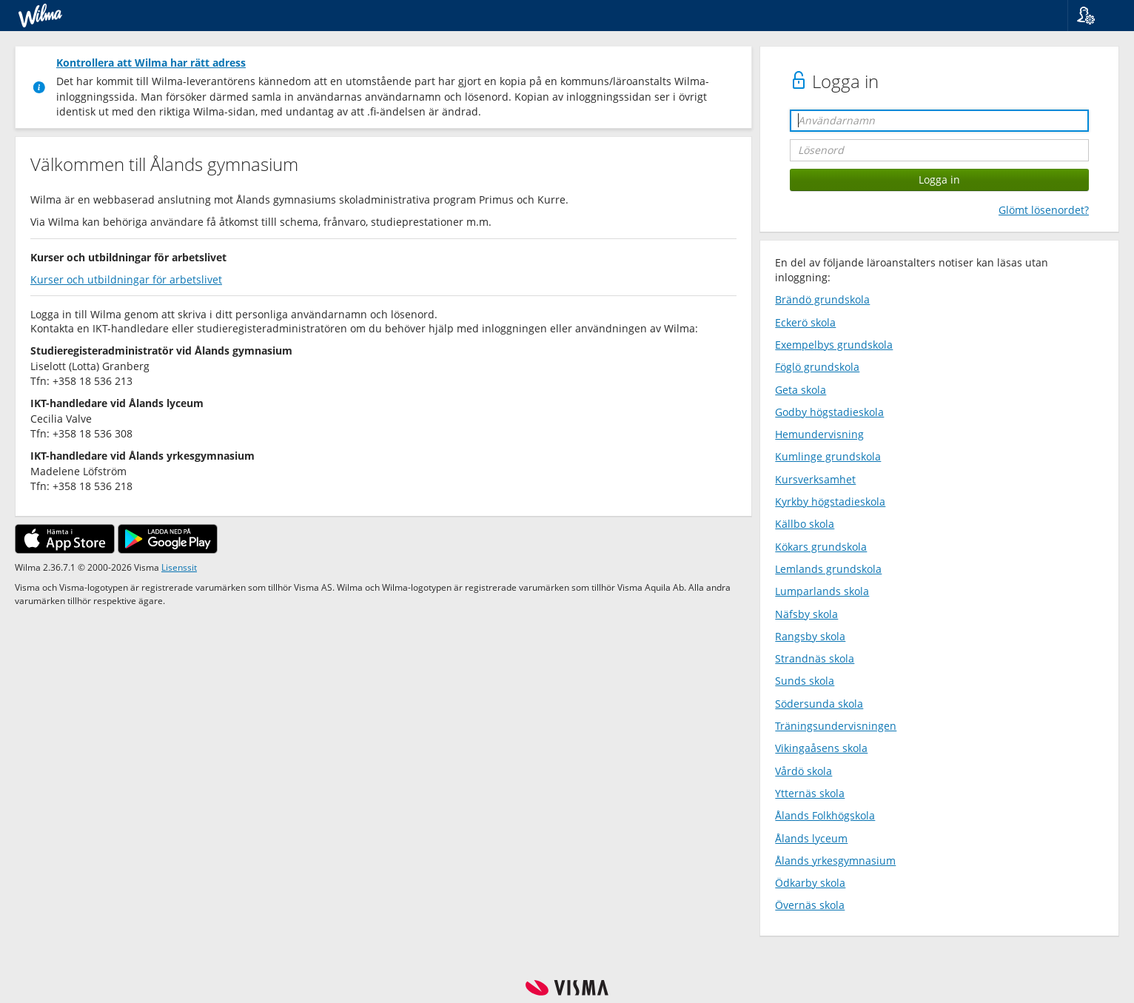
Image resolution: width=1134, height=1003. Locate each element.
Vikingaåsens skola (821, 748)
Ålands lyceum (811, 838)
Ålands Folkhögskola (825, 815)
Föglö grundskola (817, 367)
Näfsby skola (806, 614)
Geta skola (800, 390)
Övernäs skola (810, 905)
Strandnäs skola (814, 658)
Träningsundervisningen (835, 726)
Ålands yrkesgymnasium (835, 860)
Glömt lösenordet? (1044, 210)
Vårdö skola (803, 771)
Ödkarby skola (810, 883)
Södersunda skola (819, 704)
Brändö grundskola (822, 299)
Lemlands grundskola (828, 569)
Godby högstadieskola (829, 412)
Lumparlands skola (822, 591)
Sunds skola (804, 681)
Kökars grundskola (821, 547)
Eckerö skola (805, 322)
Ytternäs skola (810, 793)
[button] (1095, 15)
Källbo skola (804, 524)
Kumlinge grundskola (828, 456)
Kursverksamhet (815, 479)
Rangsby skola (810, 636)
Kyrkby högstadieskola (830, 501)
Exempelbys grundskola (834, 345)
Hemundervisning (819, 434)
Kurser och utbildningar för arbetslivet (126, 279)
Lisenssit (179, 567)
